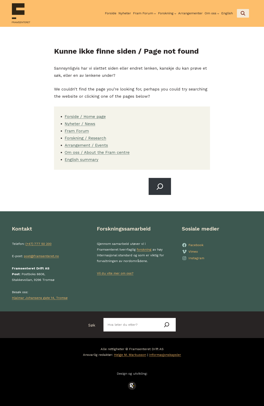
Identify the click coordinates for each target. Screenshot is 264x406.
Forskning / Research (85, 137)
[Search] (160, 186)
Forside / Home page (85, 116)
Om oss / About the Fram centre (97, 151)
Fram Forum (77, 130)
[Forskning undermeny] (167, 13)
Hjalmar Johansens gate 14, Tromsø (40, 297)
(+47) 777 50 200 (38, 243)
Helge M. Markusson (130, 354)
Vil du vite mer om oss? (115, 273)
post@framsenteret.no (41, 256)
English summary (82, 159)
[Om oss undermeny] (212, 13)
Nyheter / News (80, 123)
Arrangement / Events (86, 144)
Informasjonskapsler (165, 354)
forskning (144, 249)
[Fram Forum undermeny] (144, 13)
